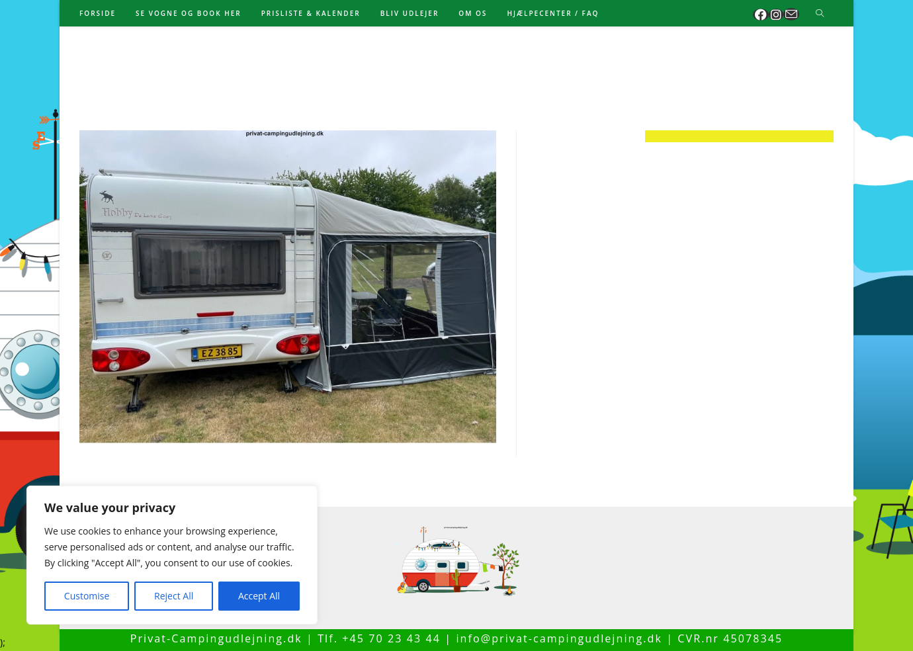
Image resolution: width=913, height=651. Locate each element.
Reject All (173, 595)
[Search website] (819, 14)
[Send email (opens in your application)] (791, 14)
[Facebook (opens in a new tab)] (761, 15)
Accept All (259, 595)
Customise (87, 595)
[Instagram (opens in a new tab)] (776, 15)
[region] (172, 555)
